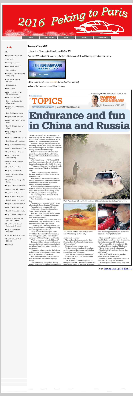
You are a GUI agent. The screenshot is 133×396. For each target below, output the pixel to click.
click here (53, 82)
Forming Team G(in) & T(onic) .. (118, 269)
